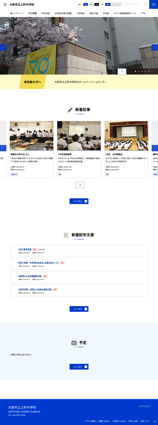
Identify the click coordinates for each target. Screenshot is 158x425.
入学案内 (80, 13)
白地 (91, 4)
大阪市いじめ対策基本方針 (30, 276)
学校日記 (46, 13)
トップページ (18, 13)
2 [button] (138, 71)
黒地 (96, 4)
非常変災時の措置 (63, 13)
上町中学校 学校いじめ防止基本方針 (35, 289)
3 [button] (142, 71)
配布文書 (94, 13)
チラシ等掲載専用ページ (125, 13)
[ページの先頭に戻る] (155, 422)
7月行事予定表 (25, 249)
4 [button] (145, 71)
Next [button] (155, 47)
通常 (85, 4)
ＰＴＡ (143, 13)
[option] (79, 46)
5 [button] (148, 71)
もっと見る (78, 201)
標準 (107, 4)
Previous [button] (3, 47)
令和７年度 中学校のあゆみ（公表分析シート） (38, 262)
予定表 (106, 13)
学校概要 (32, 13)
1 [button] (135, 71)
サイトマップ (145, 406)
